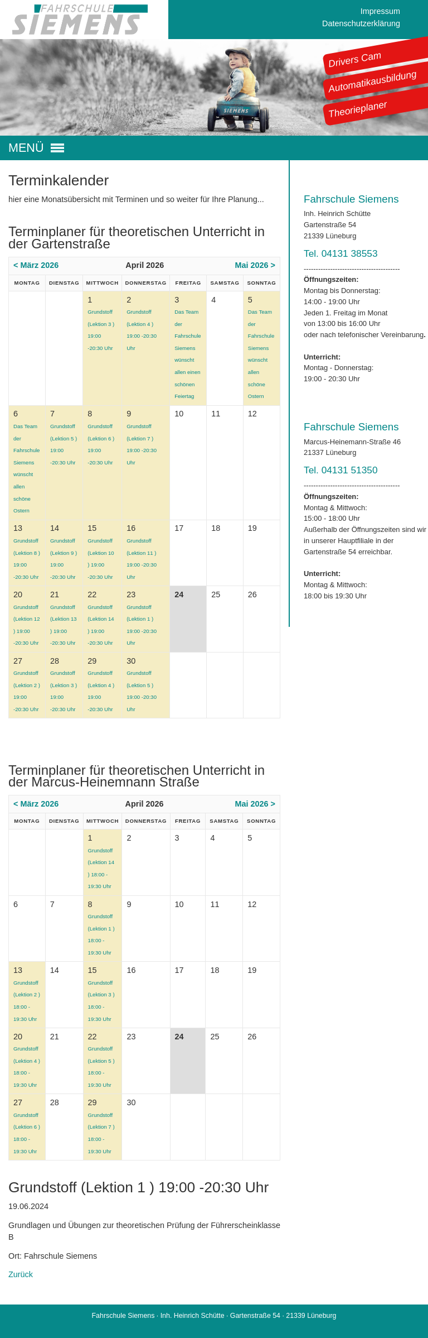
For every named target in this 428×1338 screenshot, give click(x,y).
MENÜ (26, 148)
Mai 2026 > (255, 265)
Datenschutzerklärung (361, 23)
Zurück (20, 1274)
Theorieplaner (358, 108)
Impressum (380, 11)
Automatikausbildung (372, 81)
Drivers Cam (355, 59)
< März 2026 (36, 265)
